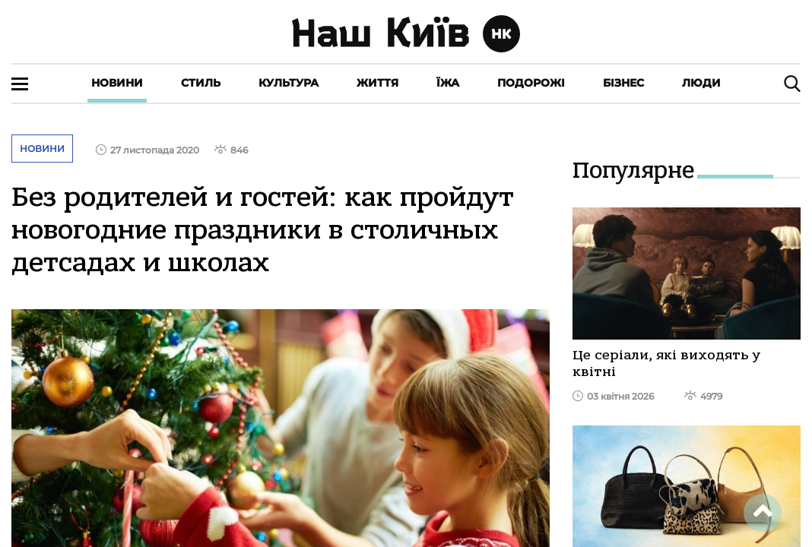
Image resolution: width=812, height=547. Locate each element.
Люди (701, 83)
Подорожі (531, 83)
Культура (289, 83)
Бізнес (623, 83)
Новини (117, 83)
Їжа (447, 83)
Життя (377, 83)
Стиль (200, 83)
